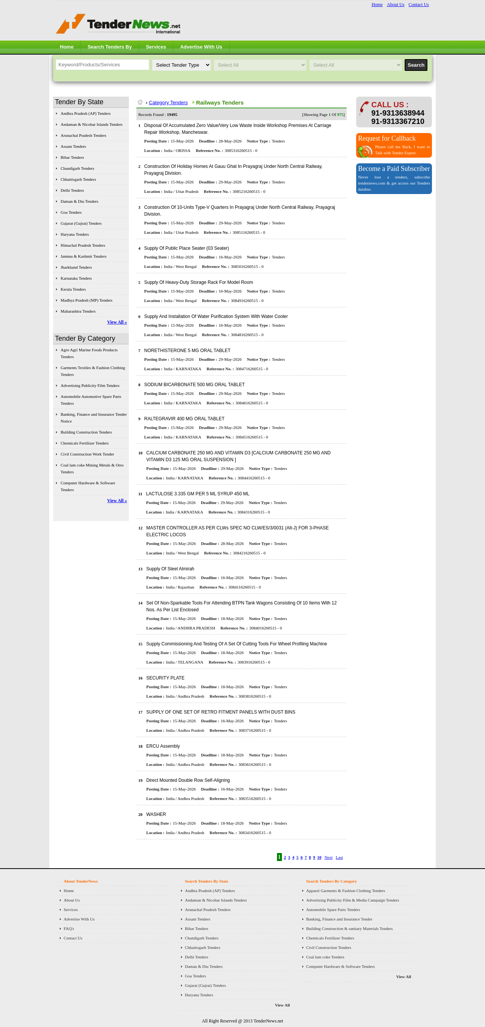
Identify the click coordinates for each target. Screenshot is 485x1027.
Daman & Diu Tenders (80, 201)
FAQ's (69, 928)
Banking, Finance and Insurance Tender (339, 919)
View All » (117, 322)
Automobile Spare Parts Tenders (333, 909)
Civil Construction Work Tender (87, 454)
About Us (395, 4)
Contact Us (418, 4)
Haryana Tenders (75, 234)
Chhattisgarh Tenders (78, 179)
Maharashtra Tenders (78, 311)
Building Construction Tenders (86, 432)
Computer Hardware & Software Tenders (340, 966)
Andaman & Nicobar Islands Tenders (91, 124)
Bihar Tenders (72, 157)
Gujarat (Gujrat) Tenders (81, 223)
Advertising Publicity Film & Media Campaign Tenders (352, 900)
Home (377, 4)
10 (319, 857)
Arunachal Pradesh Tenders (83, 135)
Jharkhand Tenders (76, 267)
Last (339, 857)
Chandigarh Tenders (77, 168)
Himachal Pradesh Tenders (83, 245)
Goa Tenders (71, 212)
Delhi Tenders (72, 190)
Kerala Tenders (73, 289)
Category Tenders (168, 102)
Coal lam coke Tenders (325, 957)
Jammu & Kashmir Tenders (83, 256)
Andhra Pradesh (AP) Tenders (86, 113)
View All (282, 1005)
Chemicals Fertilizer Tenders (85, 443)
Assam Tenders (73, 146)
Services (156, 47)
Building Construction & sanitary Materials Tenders (349, 928)
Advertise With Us (201, 47)
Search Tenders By (110, 47)
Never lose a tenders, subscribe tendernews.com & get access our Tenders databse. (394, 183)
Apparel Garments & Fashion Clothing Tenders (345, 890)
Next (328, 857)
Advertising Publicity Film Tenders (90, 385)
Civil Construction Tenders (328, 947)
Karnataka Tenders (76, 278)
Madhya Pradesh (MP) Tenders (87, 300)
